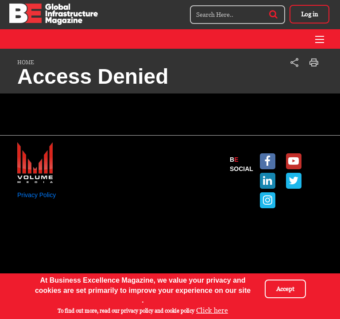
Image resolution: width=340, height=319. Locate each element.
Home (25, 62)
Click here (212, 311)
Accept (285, 290)
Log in (309, 14)
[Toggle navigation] (320, 39)
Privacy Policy (36, 194)
